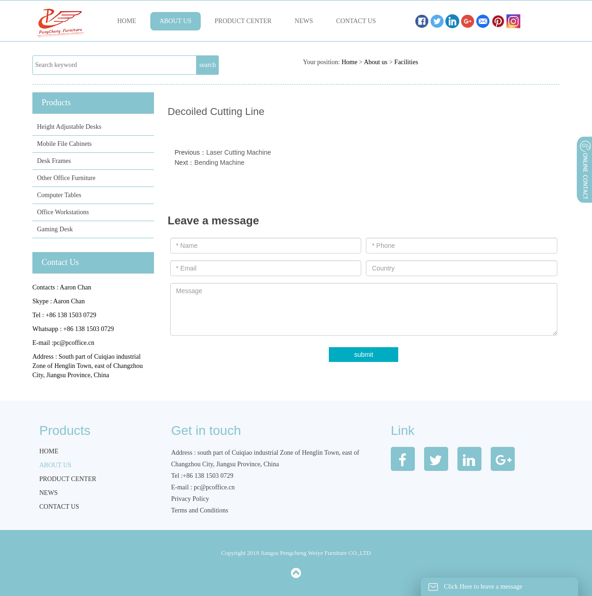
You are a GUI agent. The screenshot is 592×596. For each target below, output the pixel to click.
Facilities (406, 62)
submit (363, 354)
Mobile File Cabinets (64, 143)
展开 (583, 193)
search (207, 64)
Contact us (356, 21)
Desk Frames (54, 160)
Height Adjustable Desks (69, 126)
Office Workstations (63, 212)
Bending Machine (219, 162)
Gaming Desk (55, 229)
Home (126, 21)
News (304, 21)
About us (175, 21)
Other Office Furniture (66, 178)
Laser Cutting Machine (238, 152)
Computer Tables (59, 195)
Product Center (243, 21)
